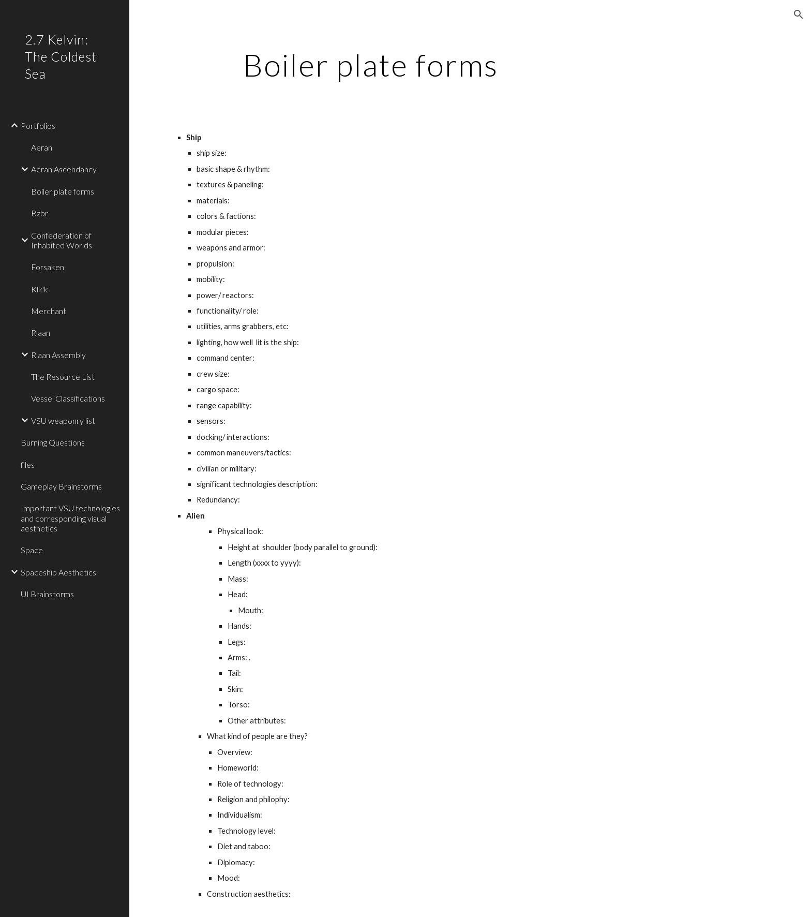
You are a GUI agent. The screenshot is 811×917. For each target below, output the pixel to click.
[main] (371, 64)
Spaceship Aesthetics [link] (58, 572)
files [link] (28, 464)
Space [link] (32, 550)
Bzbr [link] (39, 213)
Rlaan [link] (40, 332)
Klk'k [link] (39, 289)
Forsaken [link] (47, 267)
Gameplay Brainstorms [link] (61, 486)
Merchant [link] (48, 311)
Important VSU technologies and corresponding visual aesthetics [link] (70, 518)
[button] (798, 14)
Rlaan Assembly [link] (58, 355)
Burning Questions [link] (53, 442)
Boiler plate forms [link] (62, 191)
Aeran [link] (41, 147)
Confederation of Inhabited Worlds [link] (61, 240)
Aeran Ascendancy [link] (64, 169)
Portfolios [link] (38, 125)
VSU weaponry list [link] (63, 420)
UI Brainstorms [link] (47, 594)
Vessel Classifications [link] (68, 398)
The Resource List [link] (63, 376)
